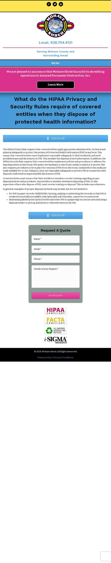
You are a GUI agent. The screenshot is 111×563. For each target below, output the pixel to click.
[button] (55, 138)
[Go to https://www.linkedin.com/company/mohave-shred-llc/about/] (61, 4)
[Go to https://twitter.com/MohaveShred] (55, 4)
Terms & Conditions (63, 357)
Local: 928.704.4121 (55, 42)
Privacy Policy (45, 357)
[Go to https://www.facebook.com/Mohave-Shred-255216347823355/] (49, 4)
